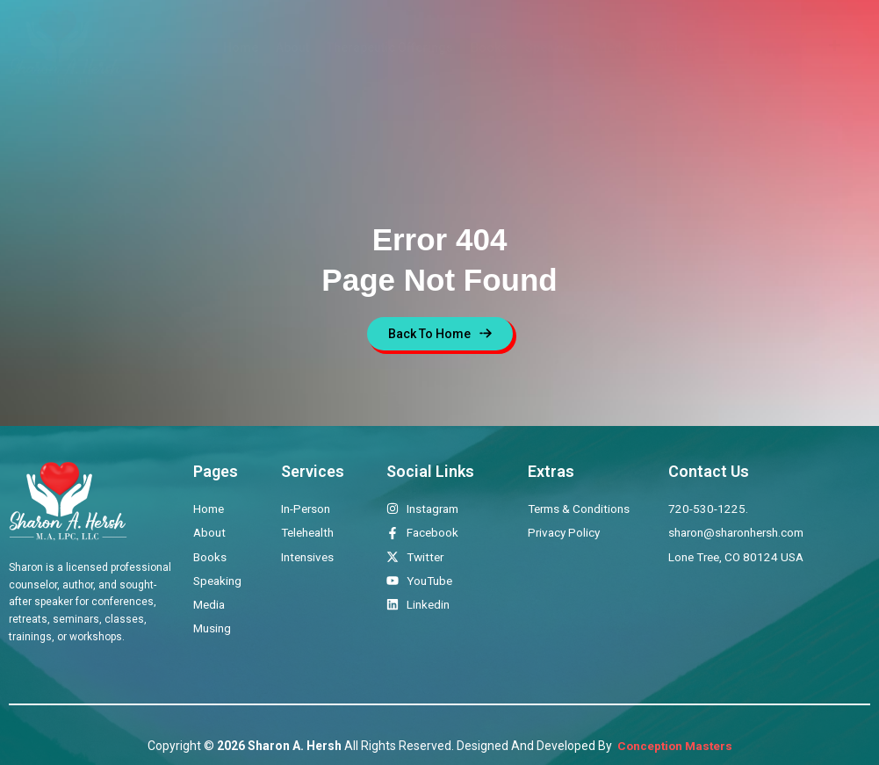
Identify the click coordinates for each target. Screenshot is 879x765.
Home (240, 47)
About (292, 47)
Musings (675, 47)
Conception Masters (673, 746)
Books (489, 47)
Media (614, 47)
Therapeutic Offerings (390, 47)
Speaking (552, 47)
